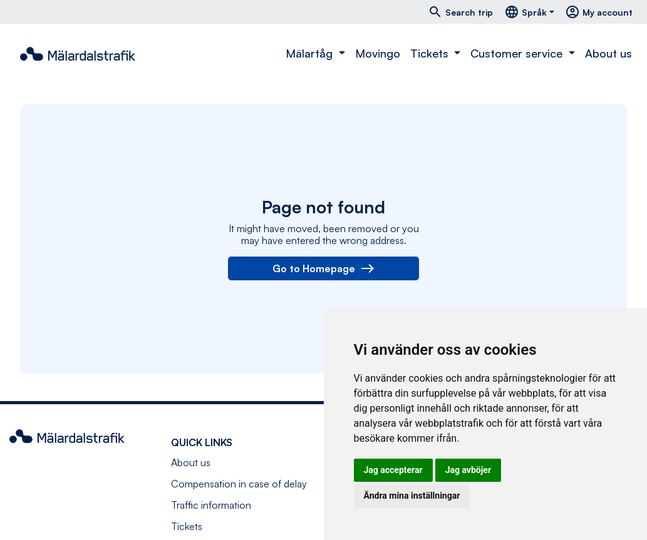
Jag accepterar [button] (393, 470)
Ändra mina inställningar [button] (412, 496)
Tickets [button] (431, 53)
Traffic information (211, 505)
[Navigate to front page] (77, 53)
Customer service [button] (518, 53)
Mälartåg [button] (311, 53)
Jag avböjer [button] (468, 470)
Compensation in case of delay (239, 483)
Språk (525, 11)
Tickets (186, 526)
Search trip (460, 11)
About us (608, 53)
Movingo (377, 53)
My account (599, 11)
